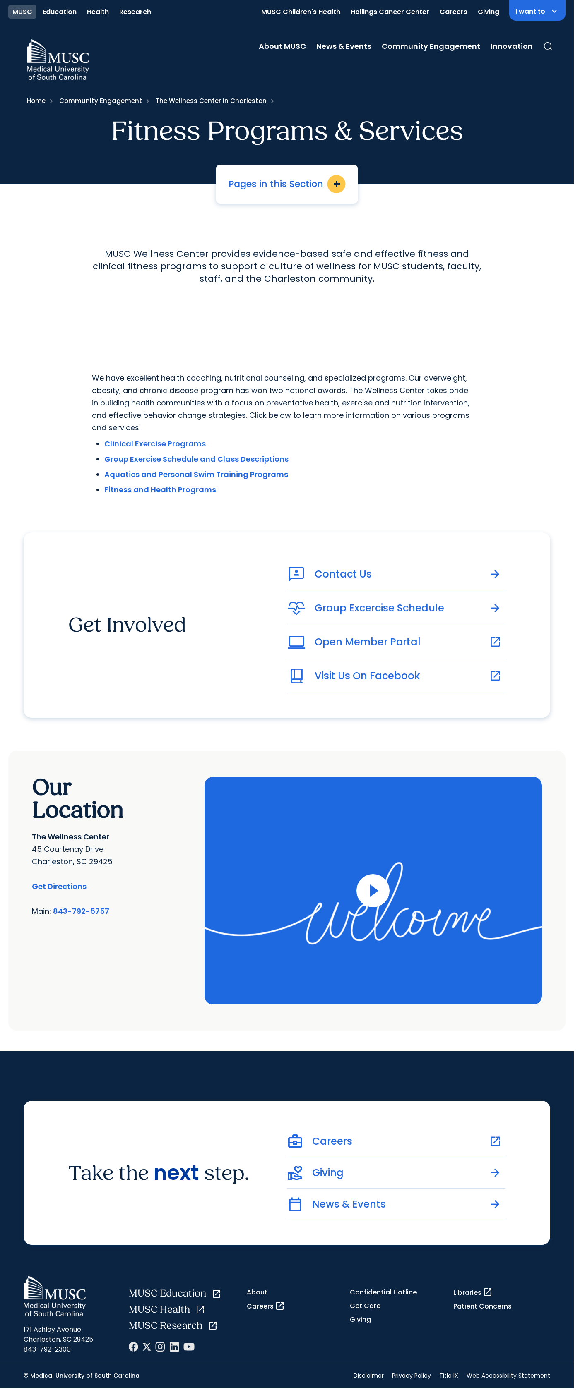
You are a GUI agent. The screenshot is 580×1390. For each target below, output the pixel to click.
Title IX (448, 1375)
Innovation (512, 46)
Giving (488, 12)
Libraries (473, 1292)
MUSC (22, 12)
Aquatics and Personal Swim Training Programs (196, 474)
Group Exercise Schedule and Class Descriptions (196, 459)
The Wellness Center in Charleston (211, 100)
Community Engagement (431, 46)
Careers (453, 12)
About (257, 1292)
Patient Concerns (482, 1306)
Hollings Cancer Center (390, 12)
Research (135, 12)
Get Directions (59, 886)
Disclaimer (369, 1375)
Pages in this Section (287, 184)
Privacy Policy (411, 1375)
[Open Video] (373, 890)
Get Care (365, 1306)
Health (98, 12)
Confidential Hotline (383, 1292)
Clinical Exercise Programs (155, 444)
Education (60, 12)
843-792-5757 (81, 911)
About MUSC (282, 46)
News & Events (343, 46)
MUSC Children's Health (300, 12)
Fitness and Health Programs (160, 489)
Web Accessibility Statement (508, 1375)
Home (36, 100)
